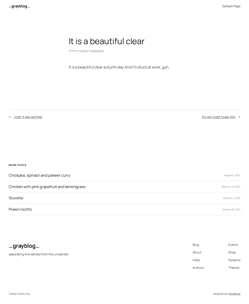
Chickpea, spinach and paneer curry (39, 175)
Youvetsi (16, 198)
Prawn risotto (20, 209)
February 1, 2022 (231, 198)
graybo (84, 50)
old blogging (97, 50)
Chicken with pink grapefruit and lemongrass (47, 187)
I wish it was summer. (28, 117)
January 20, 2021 (231, 209)
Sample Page (231, 6)
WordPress (234, 293)
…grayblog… (19, 6)
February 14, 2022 (231, 186)
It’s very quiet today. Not (218, 117)
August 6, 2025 (232, 175)
